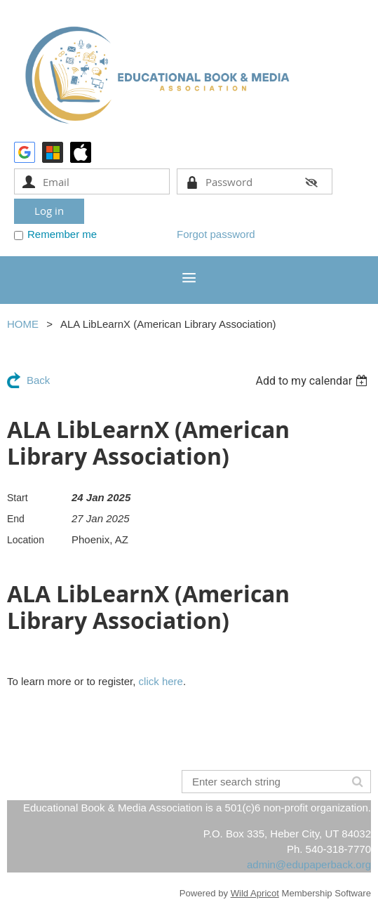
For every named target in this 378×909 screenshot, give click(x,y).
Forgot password (216, 234)
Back (38, 380)
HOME (23, 324)
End (16, 518)
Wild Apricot (255, 893)
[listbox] (313, 381)
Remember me (62, 234)
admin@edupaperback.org (309, 864)
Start (17, 497)
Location (25, 539)
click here (161, 681)
